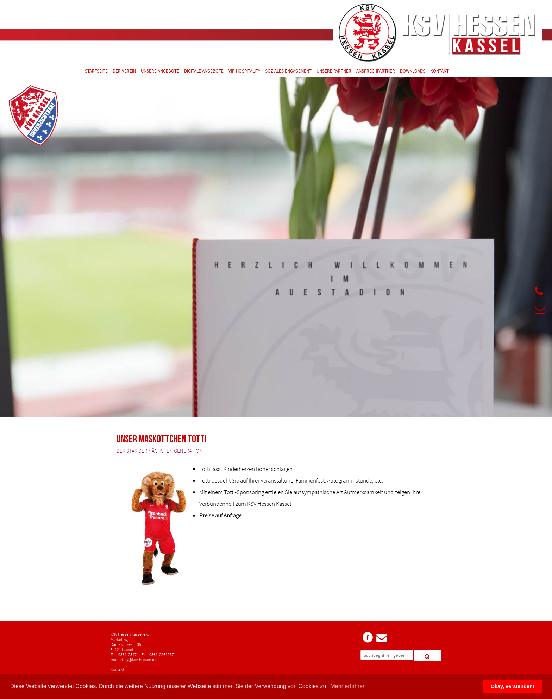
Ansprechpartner (375, 71)
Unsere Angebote (160, 71)
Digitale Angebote (204, 71)
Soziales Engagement (288, 71)
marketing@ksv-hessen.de (134, 659)
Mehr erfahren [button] (348, 686)
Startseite (96, 71)
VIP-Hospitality (244, 71)
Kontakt (439, 71)
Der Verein (124, 71)
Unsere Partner (333, 71)
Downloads (412, 71)
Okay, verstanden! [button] (512, 686)
